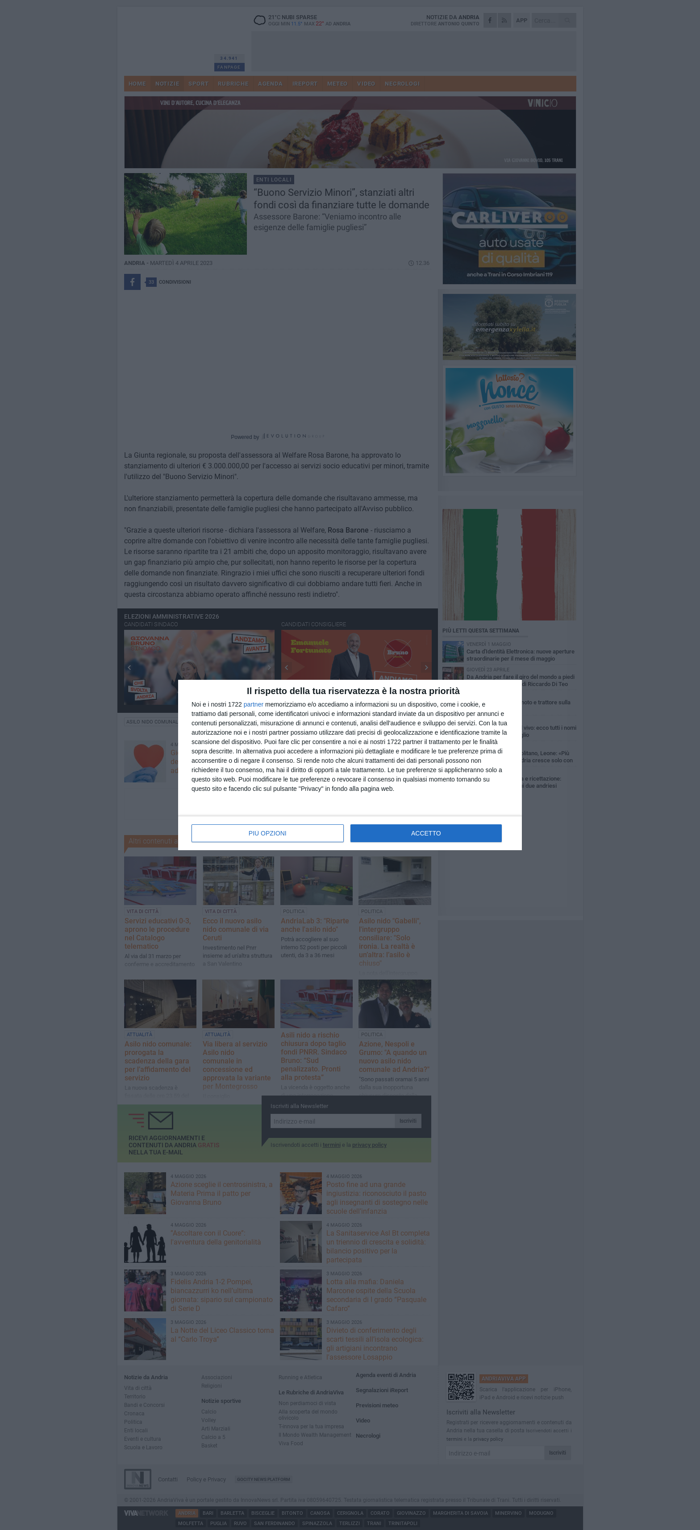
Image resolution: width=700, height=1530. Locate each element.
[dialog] (350, 765)
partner (253, 704)
